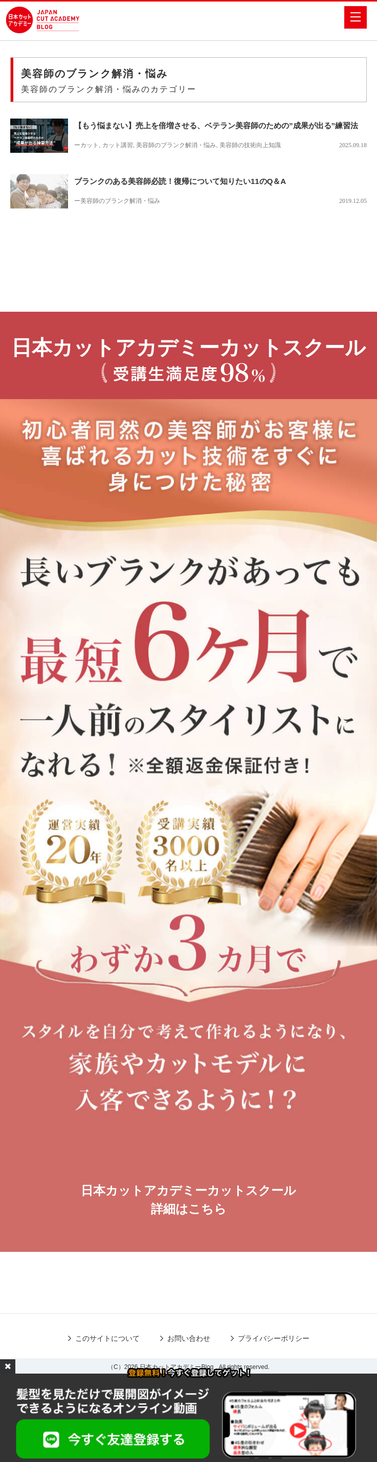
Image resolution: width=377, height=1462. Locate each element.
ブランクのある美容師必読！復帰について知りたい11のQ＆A (180, 181)
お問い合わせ (188, 1338)
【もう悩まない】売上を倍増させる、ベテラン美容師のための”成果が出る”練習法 (216, 125)
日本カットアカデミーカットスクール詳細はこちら (188, 1199)
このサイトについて (107, 1338)
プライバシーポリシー (273, 1338)
